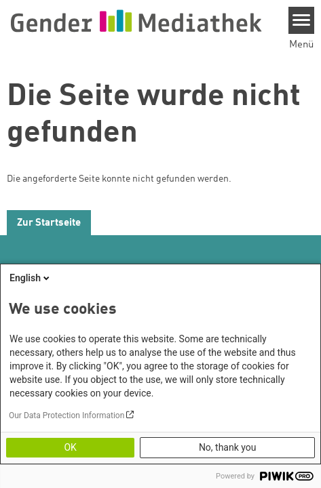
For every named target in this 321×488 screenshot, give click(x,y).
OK (70, 447)
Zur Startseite (49, 223)
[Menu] (301, 20)
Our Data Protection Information (66, 415)
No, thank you (228, 447)
